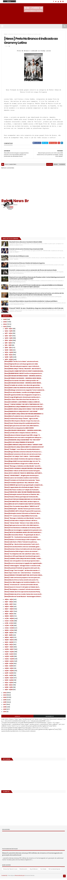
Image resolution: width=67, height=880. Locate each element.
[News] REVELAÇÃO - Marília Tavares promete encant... (22, 510)
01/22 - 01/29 (9, 684)
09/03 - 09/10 (9, 608)
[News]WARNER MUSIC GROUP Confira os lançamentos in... (23, 375)
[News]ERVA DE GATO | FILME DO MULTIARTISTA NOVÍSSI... (22, 505)
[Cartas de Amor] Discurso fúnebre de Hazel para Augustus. (27, 264)
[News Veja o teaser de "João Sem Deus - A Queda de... (22, 574)
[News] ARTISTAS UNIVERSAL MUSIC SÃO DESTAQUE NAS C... (23, 534)
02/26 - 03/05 (9, 672)
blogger (49, 166)
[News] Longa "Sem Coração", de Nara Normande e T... (22, 572)
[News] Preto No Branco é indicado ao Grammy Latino (22, 529)
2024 (5, 326)
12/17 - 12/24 (9, 335)
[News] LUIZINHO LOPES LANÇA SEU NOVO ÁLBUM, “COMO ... (23, 560)
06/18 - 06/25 (9, 634)
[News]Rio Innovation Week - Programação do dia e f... (22, 536)
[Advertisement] (12, 225)
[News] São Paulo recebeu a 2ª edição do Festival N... (21, 491)
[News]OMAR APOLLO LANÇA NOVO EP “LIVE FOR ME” (21, 413)
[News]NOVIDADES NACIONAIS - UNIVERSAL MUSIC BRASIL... (23, 384)
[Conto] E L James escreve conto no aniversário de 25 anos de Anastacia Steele (33, 271)
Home (5, 34)
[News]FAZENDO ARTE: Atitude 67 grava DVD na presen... (23, 512)
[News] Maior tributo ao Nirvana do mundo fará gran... (22, 472)
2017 (4, 706)
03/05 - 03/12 (9, 670)
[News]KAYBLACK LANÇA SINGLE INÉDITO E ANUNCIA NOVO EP (24, 448)
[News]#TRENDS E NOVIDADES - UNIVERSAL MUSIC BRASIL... (23, 380)
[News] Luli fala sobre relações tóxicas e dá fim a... (21, 434)
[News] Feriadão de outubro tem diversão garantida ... (22, 387)
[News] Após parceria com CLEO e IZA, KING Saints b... (22, 427)
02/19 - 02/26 (9, 674)
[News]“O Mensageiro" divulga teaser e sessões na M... (22, 567)
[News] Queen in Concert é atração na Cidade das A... (22, 588)
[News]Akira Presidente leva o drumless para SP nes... (22, 417)
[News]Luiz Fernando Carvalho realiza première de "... (22, 382)
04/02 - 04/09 (9, 660)
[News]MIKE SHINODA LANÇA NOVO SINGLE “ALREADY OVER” (23, 446)
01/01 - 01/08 (9, 691)
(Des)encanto (23, 870)
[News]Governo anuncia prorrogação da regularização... (23, 565)
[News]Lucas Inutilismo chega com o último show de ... (22, 465)
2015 (4, 711)
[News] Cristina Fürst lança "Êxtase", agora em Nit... (21, 420)
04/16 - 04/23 (9, 655)
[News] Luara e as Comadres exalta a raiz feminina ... (22, 479)
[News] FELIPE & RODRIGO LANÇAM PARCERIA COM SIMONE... (23, 470)
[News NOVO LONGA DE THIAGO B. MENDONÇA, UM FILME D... (23, 474)
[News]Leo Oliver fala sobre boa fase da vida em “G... (22, 401)
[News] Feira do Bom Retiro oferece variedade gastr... (22, 548)
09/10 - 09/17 (9, 606)
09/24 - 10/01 (9, 601)
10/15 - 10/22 (9, 356)
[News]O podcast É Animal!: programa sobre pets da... (22, 569)
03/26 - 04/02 (9, 663)
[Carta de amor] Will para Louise (19, 257)
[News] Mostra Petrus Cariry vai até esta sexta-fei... (21, 581)
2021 (4, 696)
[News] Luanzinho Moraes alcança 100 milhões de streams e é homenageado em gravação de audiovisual (32, 855)
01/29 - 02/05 (9, 681)
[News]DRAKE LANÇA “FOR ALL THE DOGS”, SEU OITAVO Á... (23, 370)
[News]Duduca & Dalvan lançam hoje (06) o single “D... (22, 436)
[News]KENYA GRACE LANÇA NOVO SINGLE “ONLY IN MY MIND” (24, 410)
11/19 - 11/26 (8, 344)
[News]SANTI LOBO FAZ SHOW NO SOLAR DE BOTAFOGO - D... (23, 389)
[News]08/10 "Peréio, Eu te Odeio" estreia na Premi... (21, 363)
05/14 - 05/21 (9, 646)
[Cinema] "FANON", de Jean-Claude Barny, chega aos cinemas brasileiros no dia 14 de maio (36, 310)
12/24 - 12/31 (9, 332)
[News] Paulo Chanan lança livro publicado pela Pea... (22, 425)
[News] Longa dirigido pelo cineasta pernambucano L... (22, 398)
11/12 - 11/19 (8, 347)
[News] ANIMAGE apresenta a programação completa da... (23, 486)
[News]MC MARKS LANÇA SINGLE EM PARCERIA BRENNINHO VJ (23, 415)
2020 (5, 699)
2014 (4, 713)
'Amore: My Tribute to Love (10, 870)
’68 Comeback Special (54, 870)
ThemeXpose (11, 877)
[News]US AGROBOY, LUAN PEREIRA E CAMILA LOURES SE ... (22, 403)
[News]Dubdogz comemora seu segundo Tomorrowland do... (24, 391)
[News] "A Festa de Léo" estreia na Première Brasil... (21, 586)
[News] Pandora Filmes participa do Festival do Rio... (21, 498)
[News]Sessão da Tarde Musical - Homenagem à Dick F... (23, 598)
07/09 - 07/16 (9, 627)
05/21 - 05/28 (9, 644)
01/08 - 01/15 (9, 689)
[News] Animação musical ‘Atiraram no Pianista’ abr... (22, 496)
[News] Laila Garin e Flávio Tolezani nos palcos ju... (21, 543)
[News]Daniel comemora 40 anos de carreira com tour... (23, 455)
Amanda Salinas (29, 877)
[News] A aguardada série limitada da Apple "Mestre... (22, 489)
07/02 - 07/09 (9, 629)
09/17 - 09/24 (9, 603)
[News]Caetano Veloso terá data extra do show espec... (23, 550)
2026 (5, 321)
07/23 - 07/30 (9, 622)
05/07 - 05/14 (9, 648)
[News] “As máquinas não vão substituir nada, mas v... (22, 555)
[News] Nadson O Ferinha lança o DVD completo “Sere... (22, 541)
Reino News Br (15, 202)
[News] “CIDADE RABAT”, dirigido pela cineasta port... (22, 477)
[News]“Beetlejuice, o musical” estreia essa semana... (22, 591)
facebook (62, 166)
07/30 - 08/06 (9, 620)
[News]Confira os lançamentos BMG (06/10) (19, 429)
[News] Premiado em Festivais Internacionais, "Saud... (22, 482)
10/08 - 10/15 (9, 358)
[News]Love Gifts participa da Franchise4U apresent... (22, 557)
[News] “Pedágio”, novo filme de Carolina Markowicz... (22, 451)
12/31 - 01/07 (9, 330)
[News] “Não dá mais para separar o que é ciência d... (22, 368)
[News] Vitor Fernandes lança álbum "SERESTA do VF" (22, 508)
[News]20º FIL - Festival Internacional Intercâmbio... (21, 539)
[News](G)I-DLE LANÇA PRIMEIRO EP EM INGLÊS (19, 444)
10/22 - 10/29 (9, 354)
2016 (4, 708)
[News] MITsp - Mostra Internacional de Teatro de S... (22, 546)
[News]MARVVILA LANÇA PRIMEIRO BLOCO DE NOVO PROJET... (23, 408)
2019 (4, 701)
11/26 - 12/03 (9, 342)
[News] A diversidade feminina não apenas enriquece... (22, 460)
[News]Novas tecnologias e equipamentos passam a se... (23, 531)
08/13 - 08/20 (9, 615)
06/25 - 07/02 (9, 632)
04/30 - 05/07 (9, 651)
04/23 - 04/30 (9, 653)
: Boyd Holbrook (33, 870)
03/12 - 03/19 (9, 667)
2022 (5, 694)
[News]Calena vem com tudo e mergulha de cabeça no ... (23, 439)
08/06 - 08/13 (9, 617)
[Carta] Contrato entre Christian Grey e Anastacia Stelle (26, 250)
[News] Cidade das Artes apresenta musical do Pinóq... (22, 593)
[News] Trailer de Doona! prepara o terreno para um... (22, 579)
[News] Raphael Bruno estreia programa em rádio (21, 365)
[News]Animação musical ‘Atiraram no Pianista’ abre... (22, 515)
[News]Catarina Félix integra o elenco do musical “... (21, 553)
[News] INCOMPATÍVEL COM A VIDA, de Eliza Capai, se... (22, 503)
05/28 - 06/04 (9, 641)
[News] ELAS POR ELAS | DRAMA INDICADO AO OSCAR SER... (22, 501)
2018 (4, 703)
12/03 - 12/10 (9, 339)
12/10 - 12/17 (8, 337)
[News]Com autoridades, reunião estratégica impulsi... (22, 394)
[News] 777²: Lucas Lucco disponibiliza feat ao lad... (21, 517)
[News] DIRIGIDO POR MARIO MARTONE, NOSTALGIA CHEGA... (23, 576)
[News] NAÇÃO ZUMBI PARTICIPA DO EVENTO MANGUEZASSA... (24, 372)
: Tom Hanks (43, 870)
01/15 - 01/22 (9, 686)
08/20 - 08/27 (9, 613)
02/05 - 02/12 (9, 679)
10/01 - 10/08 (9, 361)
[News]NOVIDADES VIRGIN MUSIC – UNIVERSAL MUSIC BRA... (23, 432)
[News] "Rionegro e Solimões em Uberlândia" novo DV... (22, 467)
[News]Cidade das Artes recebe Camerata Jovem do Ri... (23, 595)
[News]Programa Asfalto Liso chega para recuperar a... (22, 396)
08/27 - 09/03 (9, 610)
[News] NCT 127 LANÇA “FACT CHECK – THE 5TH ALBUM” (22, 458)
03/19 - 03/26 (9, 665)
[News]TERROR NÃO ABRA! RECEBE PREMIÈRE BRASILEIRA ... (22, 493)
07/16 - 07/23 (9, 625)
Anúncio (17, 717)
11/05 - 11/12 (8, 349)
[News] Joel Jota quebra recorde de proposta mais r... (22, 562)
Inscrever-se (50, 717)
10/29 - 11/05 (9, 351)
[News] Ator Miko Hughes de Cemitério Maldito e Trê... (22, 584)
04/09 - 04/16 (9, 658)
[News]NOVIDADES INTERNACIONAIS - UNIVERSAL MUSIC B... (23, 377)
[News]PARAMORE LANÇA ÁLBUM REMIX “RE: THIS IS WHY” (22, 441)
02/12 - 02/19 (9, 677)
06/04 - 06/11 (9, 639)
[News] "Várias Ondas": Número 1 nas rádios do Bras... (22, 524)
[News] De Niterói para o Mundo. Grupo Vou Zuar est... (22, 422)
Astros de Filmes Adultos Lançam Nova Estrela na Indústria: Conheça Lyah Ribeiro (33, 303)
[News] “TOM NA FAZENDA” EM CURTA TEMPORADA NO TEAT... (24, 406)
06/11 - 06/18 (9, 636)
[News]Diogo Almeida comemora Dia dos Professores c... (23, 453)
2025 (5, 323)
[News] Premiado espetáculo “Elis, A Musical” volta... (21, 484)
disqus (56, 166)
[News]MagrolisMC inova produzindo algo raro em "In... (22, 463)
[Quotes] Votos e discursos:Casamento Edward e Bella (25, 243)
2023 (5, 328)
